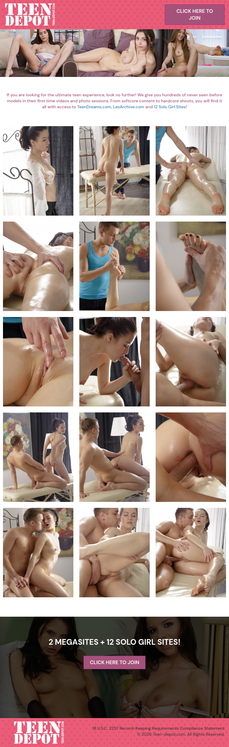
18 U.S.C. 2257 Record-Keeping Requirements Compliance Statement (158, 728)
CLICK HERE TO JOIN (195, 14)
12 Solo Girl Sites (170, 106)
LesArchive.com (128, 106)
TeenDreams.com (94, 106)
